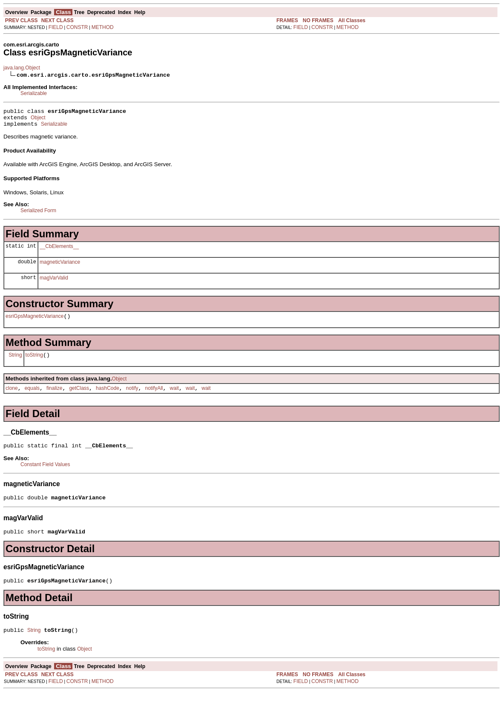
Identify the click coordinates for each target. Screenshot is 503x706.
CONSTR (77, 27)
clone (12, 396)
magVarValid (54, 282)
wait (174, 396)
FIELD (56, 27)
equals (32, 396)
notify (132, 396)
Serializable (33, 93)
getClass (79, 396)
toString (34, 361)
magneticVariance (60, 266)
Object (38, 120)
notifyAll (154, 396)
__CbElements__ (59, 250)
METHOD (103, 27)
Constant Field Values (45, 473)
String (15, 361)
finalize (54, 396)
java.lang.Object (21, 68)
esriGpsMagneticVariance (35, 321)
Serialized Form (38, 214)
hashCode (107, 396)
